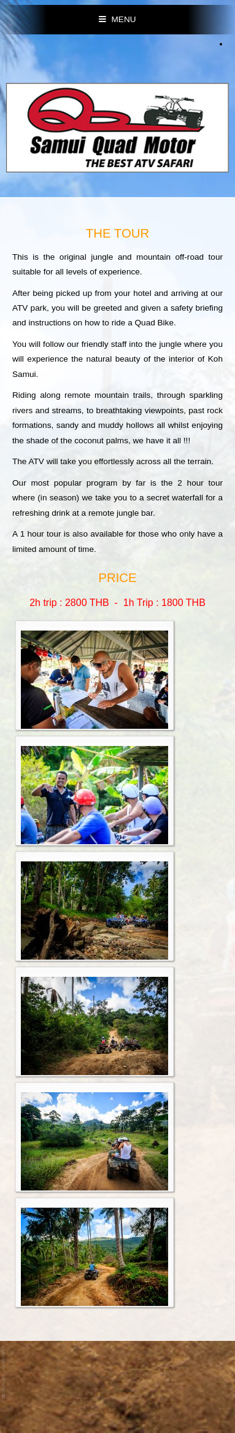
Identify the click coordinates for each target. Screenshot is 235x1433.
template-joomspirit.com (4, 1372)
